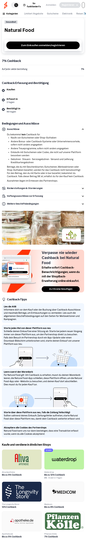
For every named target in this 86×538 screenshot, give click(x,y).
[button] (43, 129)
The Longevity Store (13, 483)
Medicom (49, 483)
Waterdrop (50, 451)
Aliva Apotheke (10, 451)
